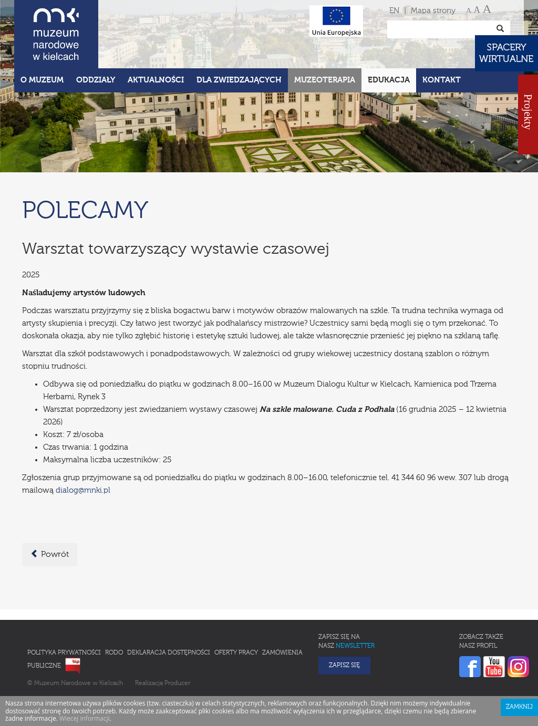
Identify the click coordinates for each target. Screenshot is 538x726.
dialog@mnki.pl (83, 490)
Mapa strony (433, 11)
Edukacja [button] (389, 80)
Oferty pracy (236, 653)
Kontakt (441, 80)
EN (394, 11)
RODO (114, 653)
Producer (177, 683)
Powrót (49, 554)
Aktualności (156, 80)
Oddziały (95, 80)
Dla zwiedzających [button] (239, 80)
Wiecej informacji (84, 718)
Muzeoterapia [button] (324, 80)
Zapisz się (344, 665)
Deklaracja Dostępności (168, 653)
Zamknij (519, 707)
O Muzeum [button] (42, 80)
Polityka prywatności (64, 653)
